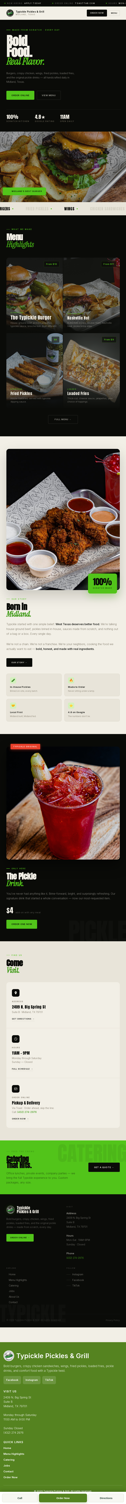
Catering (13, 1286)
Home (12, 1275)
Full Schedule (21, 1072)
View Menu (49, 95)
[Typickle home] (25, 13)
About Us (14, 1298)
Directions (106, 1498)
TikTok (73, 1286)
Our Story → (19, 667)
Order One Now (21, 929)
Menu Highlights (18, 1281)
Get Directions (21, 1022)
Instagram (74, 1275)
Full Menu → (63, 420)
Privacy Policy (113, 1320)
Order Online (20, 95)
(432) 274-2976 (27, 1115)
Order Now (97, 13)
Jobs (11, 1292)
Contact (13, 1303)
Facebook (75, 1281)
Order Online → (20, 1239)
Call (19, 1498)
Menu (114, 13)
